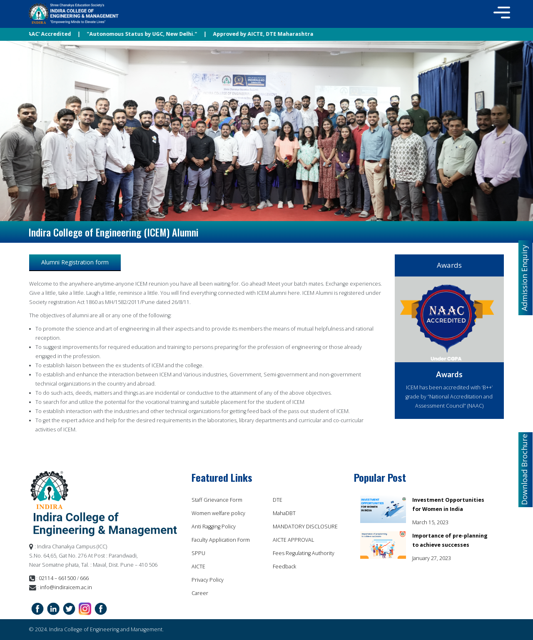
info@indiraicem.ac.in (66, 587)
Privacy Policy (208, 579)
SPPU (198, 553)
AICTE (198, 566)
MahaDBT (284, 513)
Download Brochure (524, 469)
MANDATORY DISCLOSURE (305, 526)
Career (200, 593)
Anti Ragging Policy (214, 526)
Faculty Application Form (221, 539)
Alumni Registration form (75, 262)
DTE (277, 499)
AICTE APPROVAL (293, 539)
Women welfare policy (218, 513)
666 (84, 578)
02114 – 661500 (57, 578)
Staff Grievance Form (217, 499)
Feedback (284, 566)
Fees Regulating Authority (303, 553)
